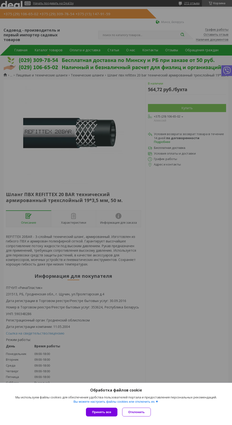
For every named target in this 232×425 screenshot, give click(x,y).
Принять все (101, 412)
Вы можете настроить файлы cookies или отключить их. (114, 401)
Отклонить (136, 412)
